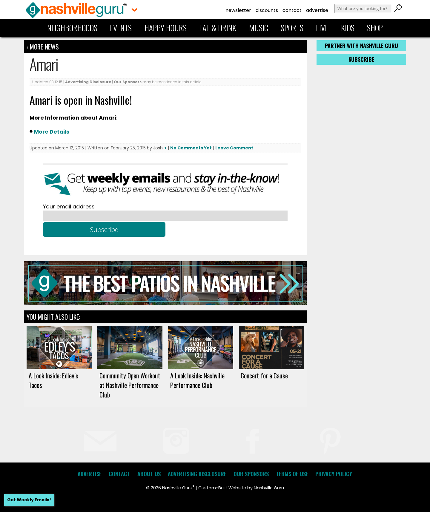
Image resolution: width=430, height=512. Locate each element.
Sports (292, 28)
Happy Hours (166, 28)
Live (322, 28)
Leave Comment (234, 148)
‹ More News (43, 46)
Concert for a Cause (264, 375)
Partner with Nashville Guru (361, 46)
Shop (375, 28)
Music (258, 28)
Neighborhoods (72, 28)
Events (121, 28)
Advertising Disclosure (88, 81)
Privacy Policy (333, 474)
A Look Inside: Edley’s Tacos (53, 380)
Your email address (69, 206)
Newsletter (238, 10)
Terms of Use (292, 474)
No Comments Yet (191, 148)
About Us (149, 474)
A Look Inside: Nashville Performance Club (197, 380)
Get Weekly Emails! (29, 500)
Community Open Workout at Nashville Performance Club (129, 385)
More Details (51, 131)
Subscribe (361, 59)
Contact (292, 10)
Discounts (267, 10)
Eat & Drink (217, 28)
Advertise (317, 10)
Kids (347, 28)
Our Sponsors (128, 81)
